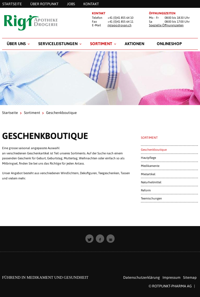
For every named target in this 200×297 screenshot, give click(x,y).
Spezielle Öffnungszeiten (166, 25)
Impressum (171, 277)
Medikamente (150, 165)
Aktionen (134, 43)
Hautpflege (148, 157)
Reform (146, 190)
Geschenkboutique (154, 149)
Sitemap (190, 277)
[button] (89, 238)
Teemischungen (151, 198)
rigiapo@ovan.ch (120, 25)
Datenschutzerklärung (141, 277)
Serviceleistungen (58, 43)
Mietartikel (148, 174)
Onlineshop (169, 43)
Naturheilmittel (151, 182)
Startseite (10, 113)
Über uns (16, 43)
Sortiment (101, 43)
